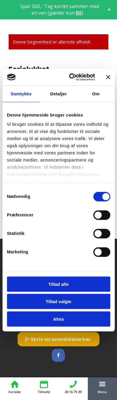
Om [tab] (96, 93)
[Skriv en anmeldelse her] (58, 339)
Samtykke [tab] (21, 93)
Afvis (58, 318)
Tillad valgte (58, 301)
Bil (78, 13)
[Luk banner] (108, 77)
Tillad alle (58, 283)
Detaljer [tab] (58, 93)
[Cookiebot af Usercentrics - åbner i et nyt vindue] (71, 77)
